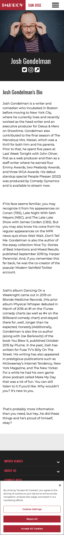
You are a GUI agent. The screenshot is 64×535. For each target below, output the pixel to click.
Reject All (31, 519)
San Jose (34, 5)
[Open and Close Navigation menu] (57, 5)
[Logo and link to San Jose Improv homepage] (13, 5)
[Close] (60, 485)
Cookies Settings (32, 509)
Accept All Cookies (32, 528)
